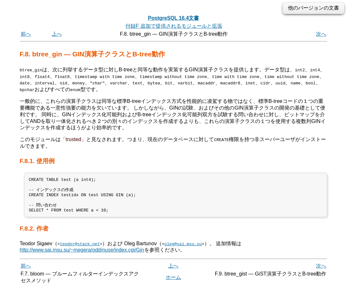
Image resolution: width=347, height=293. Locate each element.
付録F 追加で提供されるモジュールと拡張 (173, 26)
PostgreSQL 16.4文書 (173, 18)
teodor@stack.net (80, 249)
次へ (321, 34)
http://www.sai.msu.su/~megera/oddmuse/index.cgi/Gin (82, 255)
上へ (57, 34)
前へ (26, 34)
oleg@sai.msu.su (183, 249)
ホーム (173, 282)
